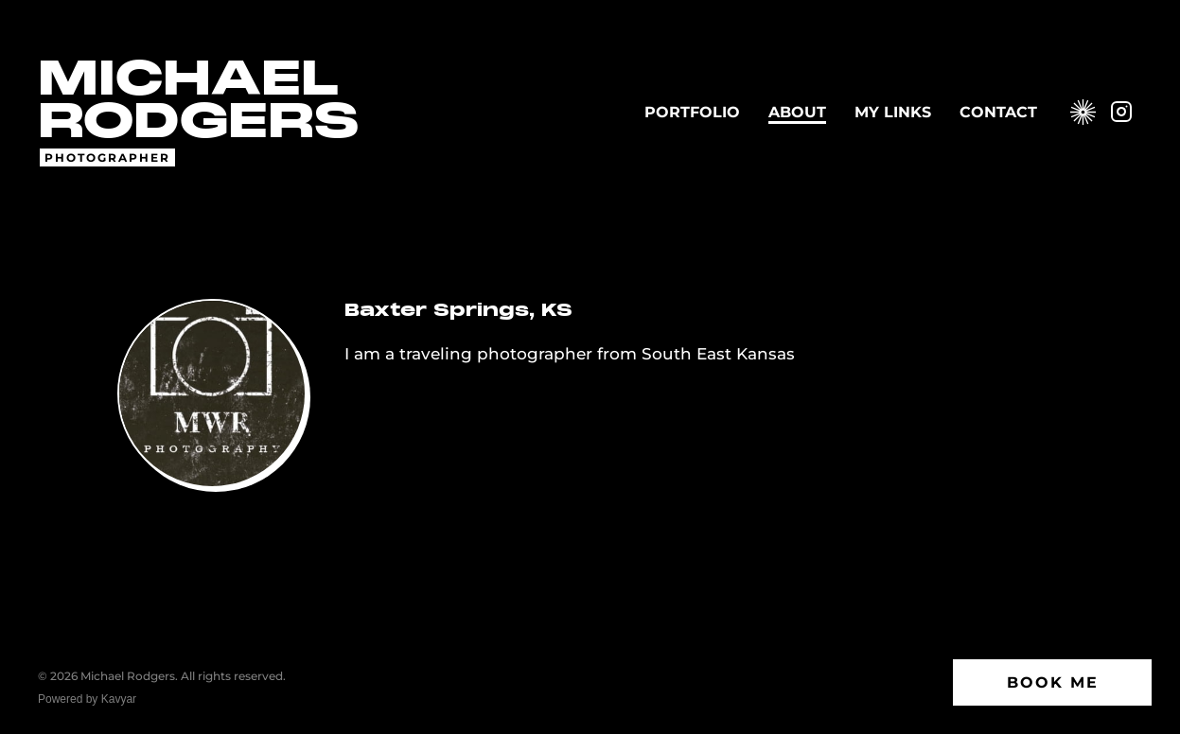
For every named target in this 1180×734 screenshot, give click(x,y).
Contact (998, 112)
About (797, 112)
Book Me (1053, 682)
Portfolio (692, 112)
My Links (892, 112)
